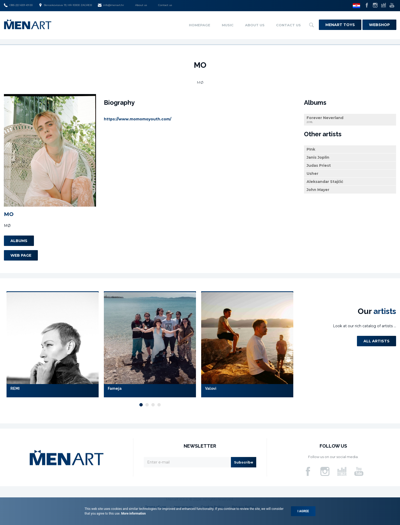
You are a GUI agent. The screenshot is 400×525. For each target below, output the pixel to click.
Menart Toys (340, 24)
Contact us (165, 5)
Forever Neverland (350, 119)
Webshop (379, 24)
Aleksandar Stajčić (325, 181)
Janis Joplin (318, 157)
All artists (376, 341)
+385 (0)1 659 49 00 (18, 5)
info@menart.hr (111, 5)
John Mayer (318, 189)
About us (141, 5)
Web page (20, 255)
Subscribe (243, 462)
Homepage (199, 25)
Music (228, 25)
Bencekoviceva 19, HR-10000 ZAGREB (65, 5)
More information (133, 513)
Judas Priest (319, 165)
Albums (18, 240)
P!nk (311, 149)
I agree (303, 511)
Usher (312, 173)
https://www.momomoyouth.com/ (137, 119)
